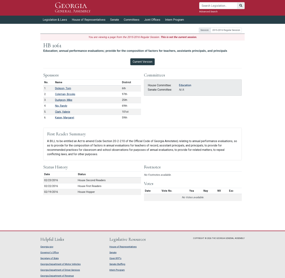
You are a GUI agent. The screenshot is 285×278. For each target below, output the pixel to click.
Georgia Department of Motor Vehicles (60, 264)
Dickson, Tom (63, 88)
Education (185, 85)
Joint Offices (152, 19)
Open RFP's (115, 258)
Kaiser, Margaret (64, 117)
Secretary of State (49, 258)
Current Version (142, 61)
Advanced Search (208, 11)
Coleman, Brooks (65, 94)
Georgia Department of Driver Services (60, 270)
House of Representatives (88, 19)
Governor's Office (49, 252)
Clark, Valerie (62, 111)
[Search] (218, 5)
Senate (114, 19)
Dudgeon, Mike (63, 100)
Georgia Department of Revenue (57, 275)
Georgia (73, 7)
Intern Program (174, 19)
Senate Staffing (117, 264)
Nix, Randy (61, 105)
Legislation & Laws (55, 19)
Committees (131, 19)
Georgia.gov (46, 246)
